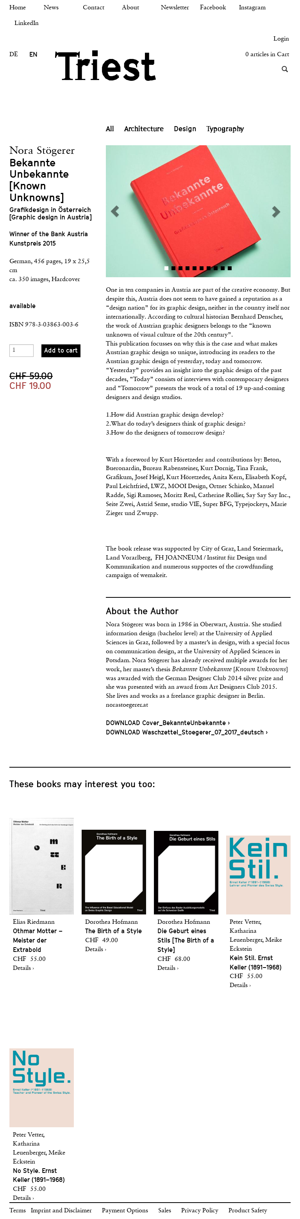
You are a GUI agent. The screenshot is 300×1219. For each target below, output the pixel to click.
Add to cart (61, 350)
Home (17, 8)
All (110, 129)
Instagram (252, 8)
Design (185, 129)
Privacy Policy (199, 1211)
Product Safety (248, 1211)
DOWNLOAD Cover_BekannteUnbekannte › (168, 723)
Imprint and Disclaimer (61, 1211)
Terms (17, 1211)
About (130, 8)
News (51, 8)
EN (33, 54)
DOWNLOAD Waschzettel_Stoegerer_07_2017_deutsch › (187, 732)
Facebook (213, 8)
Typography (225, 129)
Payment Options (125, 1211)
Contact (93, 8)
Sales (164, 1211)
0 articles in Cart (267, 55)
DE (13, 55)
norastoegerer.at (127, 705)
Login (281, 39)
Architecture (144, 129)
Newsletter (175, 8)
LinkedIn (26, 23)
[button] (152, 211)
